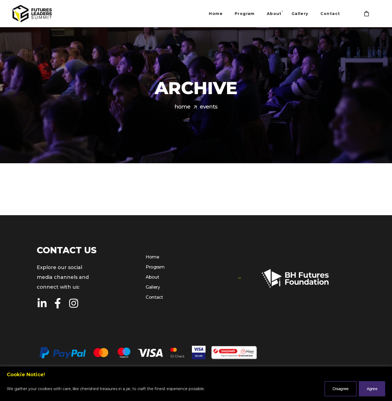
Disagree (340, 388)
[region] (196, 383)
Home (182, 106)
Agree (372, 388)
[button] (366, 13)
